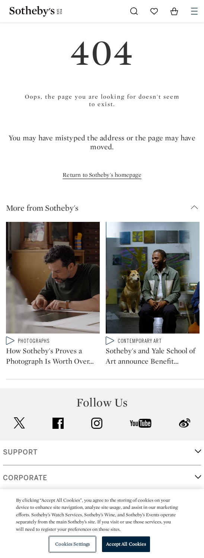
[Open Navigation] (194, 11)
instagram (96, 423)
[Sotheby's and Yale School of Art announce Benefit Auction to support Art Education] (153, 279)
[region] (102, 523)
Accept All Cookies (126, 544)
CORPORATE (25, 478)
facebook (58, 423)
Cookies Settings (72, 544)
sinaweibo (184, 423)
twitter (19, 423)
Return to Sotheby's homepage (102, 175)
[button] (105, 208)
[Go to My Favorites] (154, 11)
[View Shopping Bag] (174, 11)
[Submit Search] (134, 11)
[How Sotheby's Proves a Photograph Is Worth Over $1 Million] (53, 279)
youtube (141, 423)
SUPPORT (20, 452)
